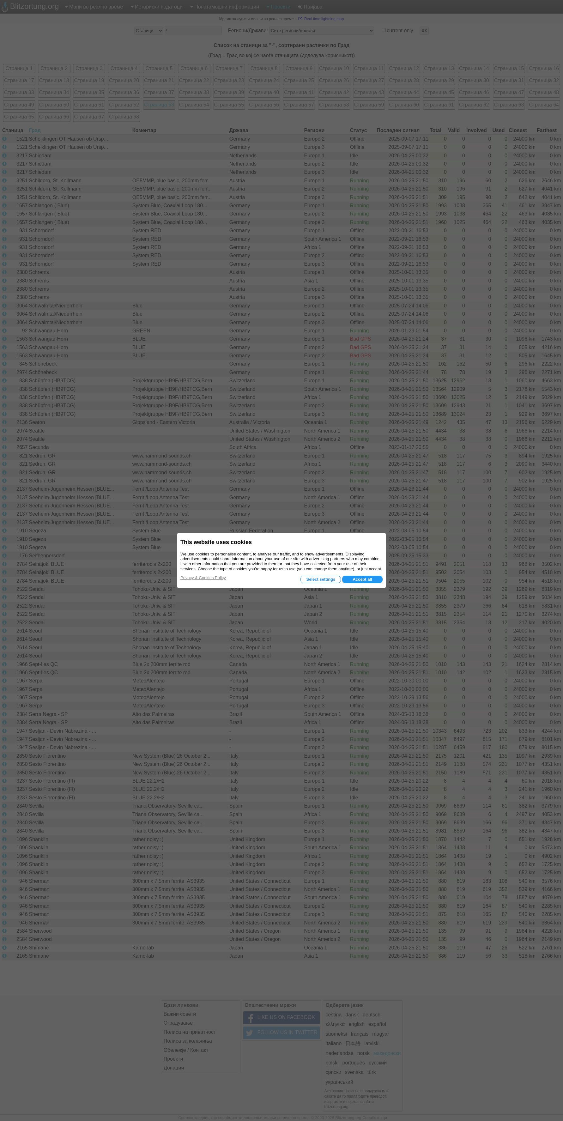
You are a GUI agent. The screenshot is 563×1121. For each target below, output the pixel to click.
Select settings (320, 579)
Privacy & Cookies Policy (203, 577)
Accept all (362, 579)
